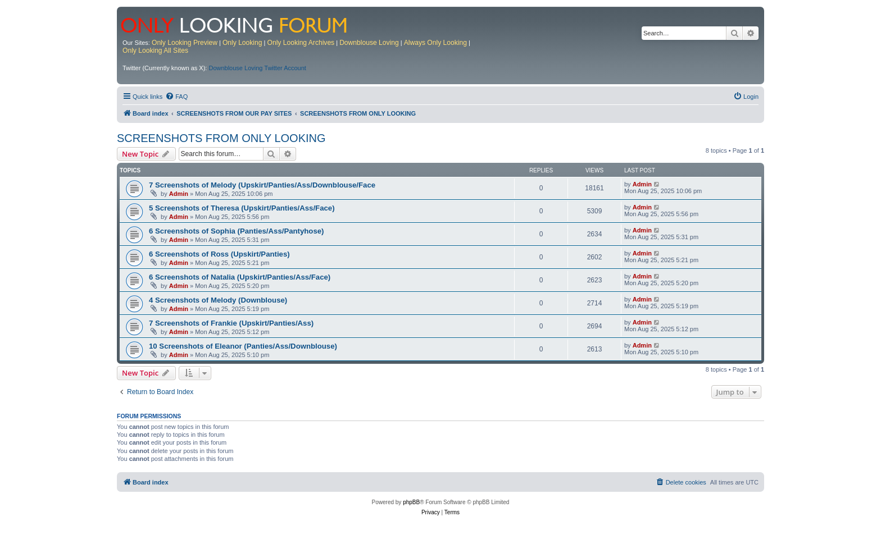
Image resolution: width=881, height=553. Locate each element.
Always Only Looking (435, 43)
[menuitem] (176, 96)
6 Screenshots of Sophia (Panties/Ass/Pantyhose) (236, 231)
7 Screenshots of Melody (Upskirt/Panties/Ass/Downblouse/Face (262, 185)
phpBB (411, 502)
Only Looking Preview (184, 43)
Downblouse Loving (369, 43)
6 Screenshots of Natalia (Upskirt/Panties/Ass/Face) (239, 277)
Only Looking (242, 43)
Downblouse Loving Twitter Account (257, 68)
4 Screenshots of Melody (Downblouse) (218, 300)
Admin (178, 193)
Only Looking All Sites (155, 50)
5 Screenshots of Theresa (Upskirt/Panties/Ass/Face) (242, 208)
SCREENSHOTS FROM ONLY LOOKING (221, 138)
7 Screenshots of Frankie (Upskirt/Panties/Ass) (231, 323)
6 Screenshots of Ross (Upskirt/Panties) (219, 254)
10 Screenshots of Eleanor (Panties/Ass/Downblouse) (243, 346)
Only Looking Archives (301, 43)
